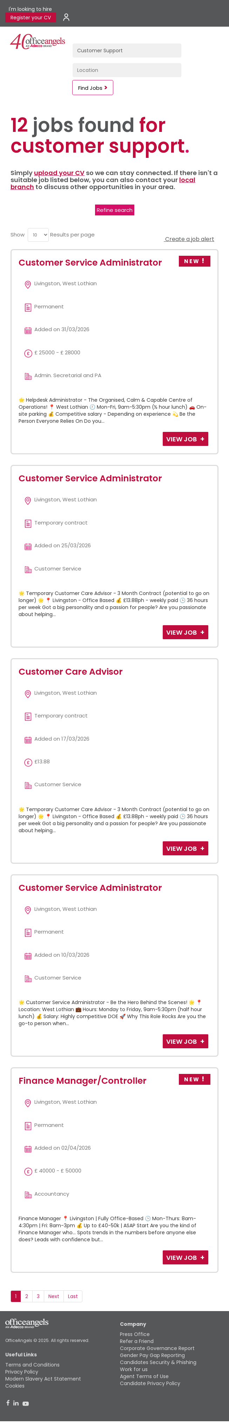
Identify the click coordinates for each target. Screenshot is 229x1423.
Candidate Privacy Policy (150, 1383)
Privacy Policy (21, 1371)
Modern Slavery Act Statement (43, 1378)
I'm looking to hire (30, 9)
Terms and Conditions (32, 1364)
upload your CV (59, 172)
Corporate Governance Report (157, 1348)
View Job (182, 439)
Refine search (115, 210)
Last (73, 1296)
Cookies (15, 1385)
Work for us (134, 1369)
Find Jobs (90, 88)
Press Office (135, 1334)
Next (53, 1296)
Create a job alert (189, 239)
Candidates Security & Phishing (158, 1362)
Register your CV (31, 17)
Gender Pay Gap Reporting (152, 1355)
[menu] (38, 235)
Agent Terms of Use (144, 1376)
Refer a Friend (137, 1341)
